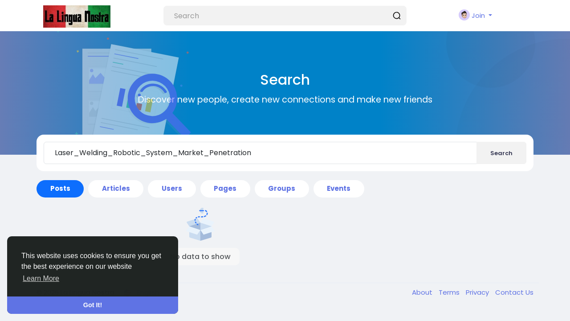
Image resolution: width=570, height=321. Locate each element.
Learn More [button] (41, 278)
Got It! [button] (92, 305)
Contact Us (514, 292)
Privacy (478, 292)
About (423, 292)
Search (501, 153)
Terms (450, 292)
